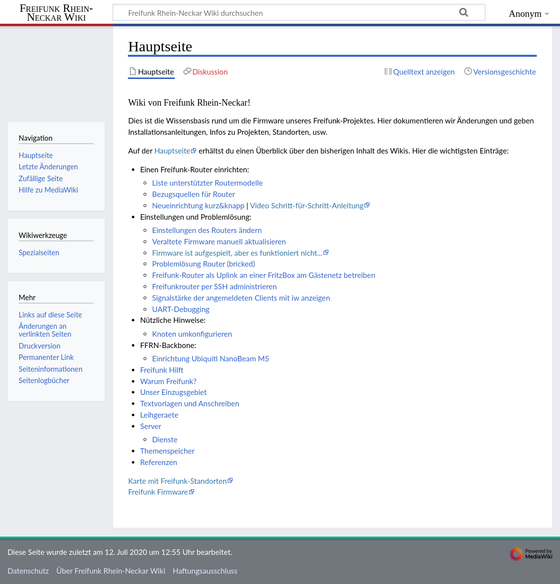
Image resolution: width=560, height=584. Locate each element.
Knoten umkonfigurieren (192, 333)
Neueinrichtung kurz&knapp (198, 205)
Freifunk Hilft (162, 369)
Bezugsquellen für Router (193, 194)
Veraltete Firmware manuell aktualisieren (219, 241)
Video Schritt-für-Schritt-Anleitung (306, 205)
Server (150, 426)
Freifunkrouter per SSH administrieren (214, 286)
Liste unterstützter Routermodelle (207, 182)
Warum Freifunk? (168, 381)
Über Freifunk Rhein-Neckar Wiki (110, 570)
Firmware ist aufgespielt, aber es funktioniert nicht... (237, 252)
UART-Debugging (180, 309)
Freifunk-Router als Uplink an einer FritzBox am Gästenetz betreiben (263, 275)
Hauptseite (172, 150)
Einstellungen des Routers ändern (207, 230)
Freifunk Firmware (158, 491)
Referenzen (158, 462)
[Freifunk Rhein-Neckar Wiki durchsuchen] (299, 12)
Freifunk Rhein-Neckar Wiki (56, 13)
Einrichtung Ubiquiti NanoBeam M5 (210, 358)
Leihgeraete (159, 414)
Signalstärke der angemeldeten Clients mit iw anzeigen (241, 297)
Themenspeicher (167, 450)
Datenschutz (28, 570)
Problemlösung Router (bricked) (203, 263)
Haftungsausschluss (205, 570)
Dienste (165, 439)
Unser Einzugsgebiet (173, 392)
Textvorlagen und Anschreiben (190, 403)
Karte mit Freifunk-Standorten (177, 480)
